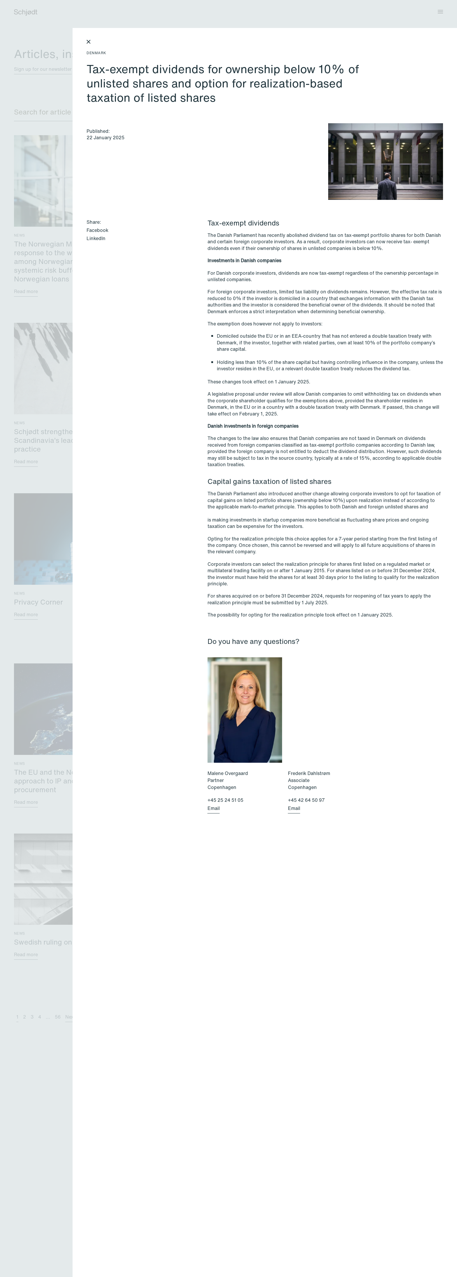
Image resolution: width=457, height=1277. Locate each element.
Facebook (97, 230)
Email (214, 808)
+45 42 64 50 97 (306, 800)
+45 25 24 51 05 (225, 800)
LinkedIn (96, 238)
